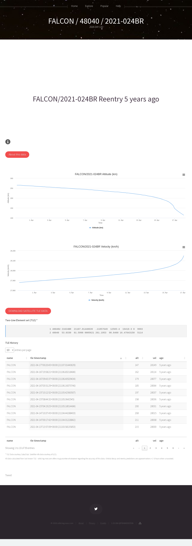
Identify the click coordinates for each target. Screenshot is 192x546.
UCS (54, 454)
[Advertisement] (95, 66)
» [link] (184, 448)
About (81, 523)
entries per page (22, 350)
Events (103, 523)
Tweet (8, 475)
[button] (28, 357)
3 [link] (155, 448)
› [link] (178, 448)
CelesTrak (25, 454)
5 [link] (167, 448)
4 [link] (161, 448)
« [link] (133, 448)
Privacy (92, 523)
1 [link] (144, 448)
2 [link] (150, 448)
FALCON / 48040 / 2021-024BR (96, 21)
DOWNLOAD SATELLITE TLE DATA (28, 310)
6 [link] (173, 448)
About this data (17, 154)
